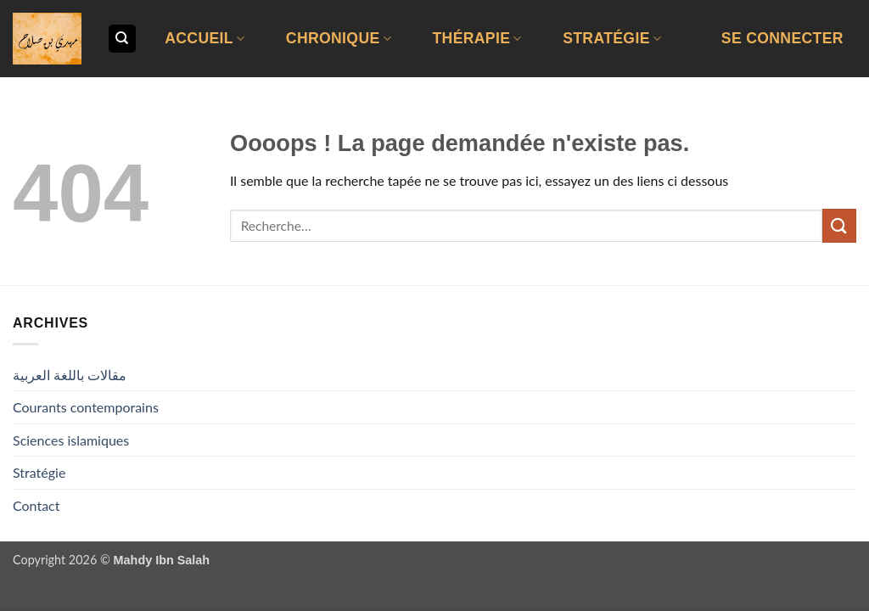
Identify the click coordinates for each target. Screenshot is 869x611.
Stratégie (612, 38)
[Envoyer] (839, 225)
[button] (782, 38)
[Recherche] (122, 39)
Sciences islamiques (71, 440)
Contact (36, 505)
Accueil (204, 38)
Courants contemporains (86, 407)
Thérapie (476, 38)
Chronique (338, 38)
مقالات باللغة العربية (69, 375)
